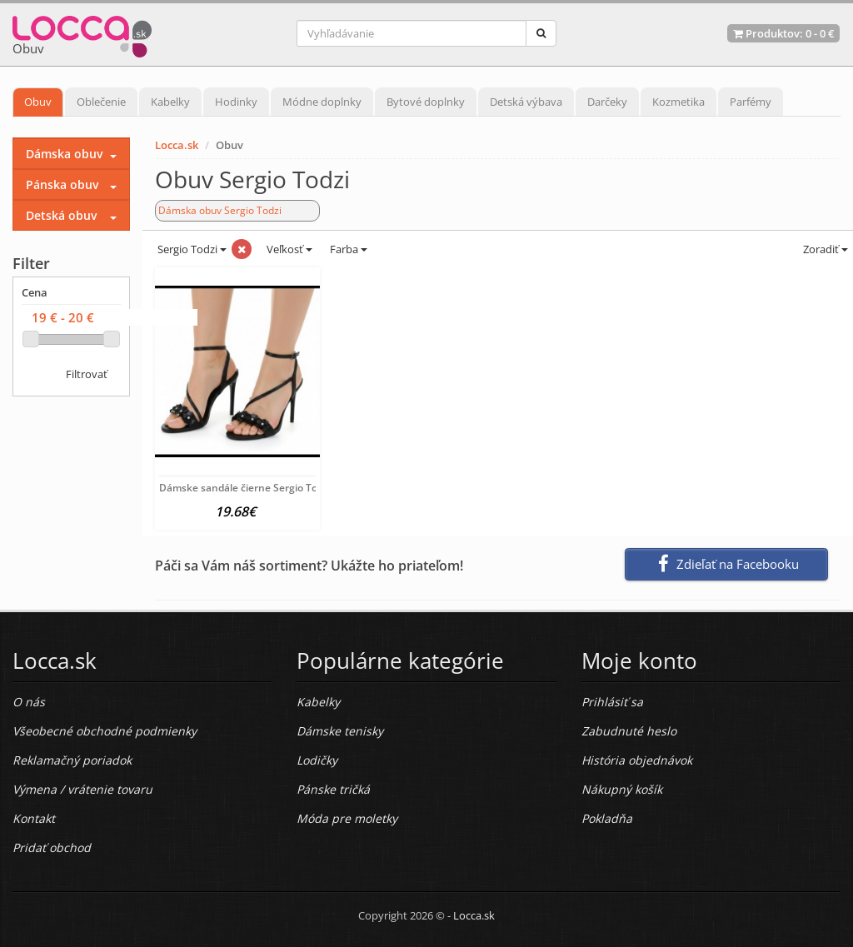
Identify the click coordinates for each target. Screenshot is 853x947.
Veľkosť (288, 249)
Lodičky (317, 760)
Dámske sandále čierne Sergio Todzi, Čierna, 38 (271, 488)
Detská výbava (526, 101)
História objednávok (636, 760)
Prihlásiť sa (612, 702)
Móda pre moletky (347, 818)
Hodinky (236, 101)
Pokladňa (606, 818)
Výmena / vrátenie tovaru (82, 789)
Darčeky (607, 101)
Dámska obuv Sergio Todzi (220, 210)
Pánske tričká (333, 789)
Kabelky (170, 101)
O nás (28, 702)
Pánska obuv (62, 184)
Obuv (38, 101)
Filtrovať (86, 373)
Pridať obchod (51, 847)
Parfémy (750, 101)
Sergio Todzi (191, 249)
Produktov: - (783, 33)
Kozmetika (678, 101)
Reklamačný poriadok (72, 760)
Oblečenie (101, 101)
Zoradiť (824, 249)
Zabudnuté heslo (628, 731)
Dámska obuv (64, 154)
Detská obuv (61, 215)
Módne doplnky (322, 101)
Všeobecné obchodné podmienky (104, 731)
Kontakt (33, 818)
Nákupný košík (621, 789)
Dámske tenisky (340, 731)
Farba (348, 249)
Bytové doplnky (426, 101)
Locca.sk (176, 144)
